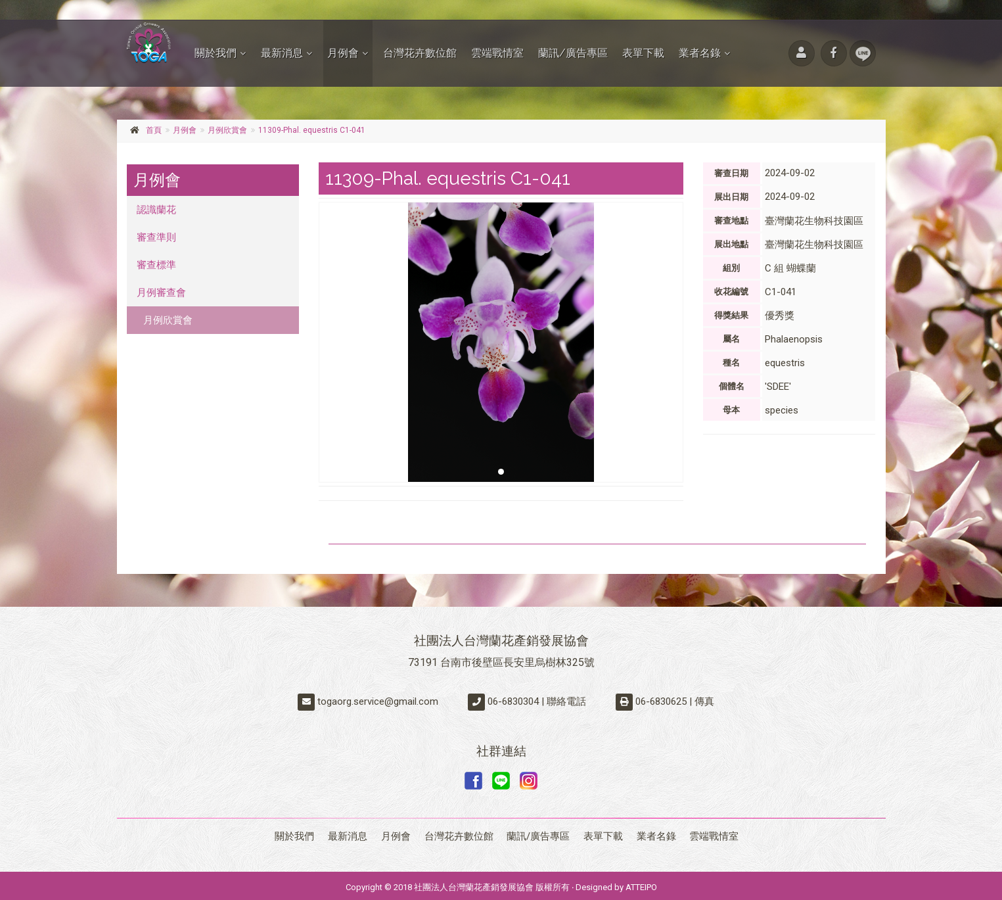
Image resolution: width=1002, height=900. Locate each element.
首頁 (154, 130)
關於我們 (215, 53)
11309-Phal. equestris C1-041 (311, 130)
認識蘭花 (156, 210)
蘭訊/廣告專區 (573, 53)
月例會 (343, 53)
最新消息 (282, 53)
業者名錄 (700, 53)
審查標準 (156, 265)
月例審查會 (161, 292)
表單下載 (643, 53)
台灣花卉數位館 (420, 53)
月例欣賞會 (227, 130)
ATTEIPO (641, 884)
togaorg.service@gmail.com (377, 701)
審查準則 (156, 237)
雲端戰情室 (497, 53)
